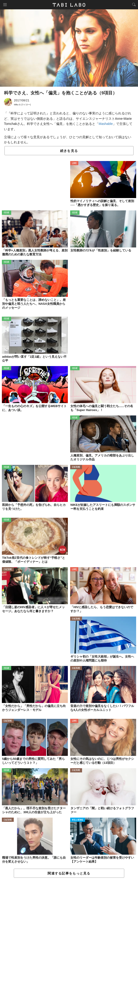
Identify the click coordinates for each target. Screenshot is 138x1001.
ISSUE (6, 213)
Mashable (106, 124)
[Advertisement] (69, 939)
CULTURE (76, 467)
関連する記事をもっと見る (69, 873)
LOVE (74, 163)
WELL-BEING (77, 820)
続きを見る (69, 151)
